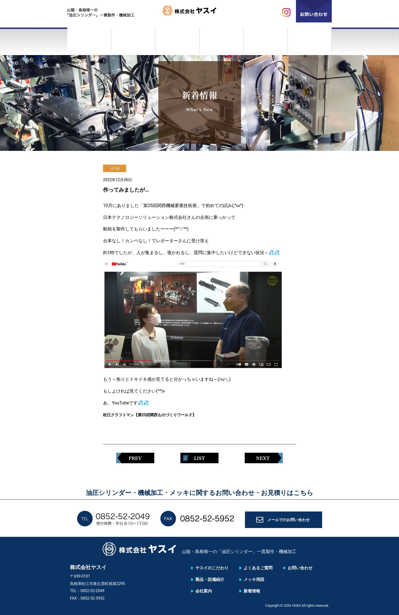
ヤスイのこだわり (89, 42)
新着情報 (310, 42)
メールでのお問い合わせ (288, 521)
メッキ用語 (266, 42)
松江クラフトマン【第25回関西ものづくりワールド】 (156, 414)
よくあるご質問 (221, 42)
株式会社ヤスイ (199, 13)
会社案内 (177, 42)
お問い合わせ (300, 567)
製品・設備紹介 (133, 42)
